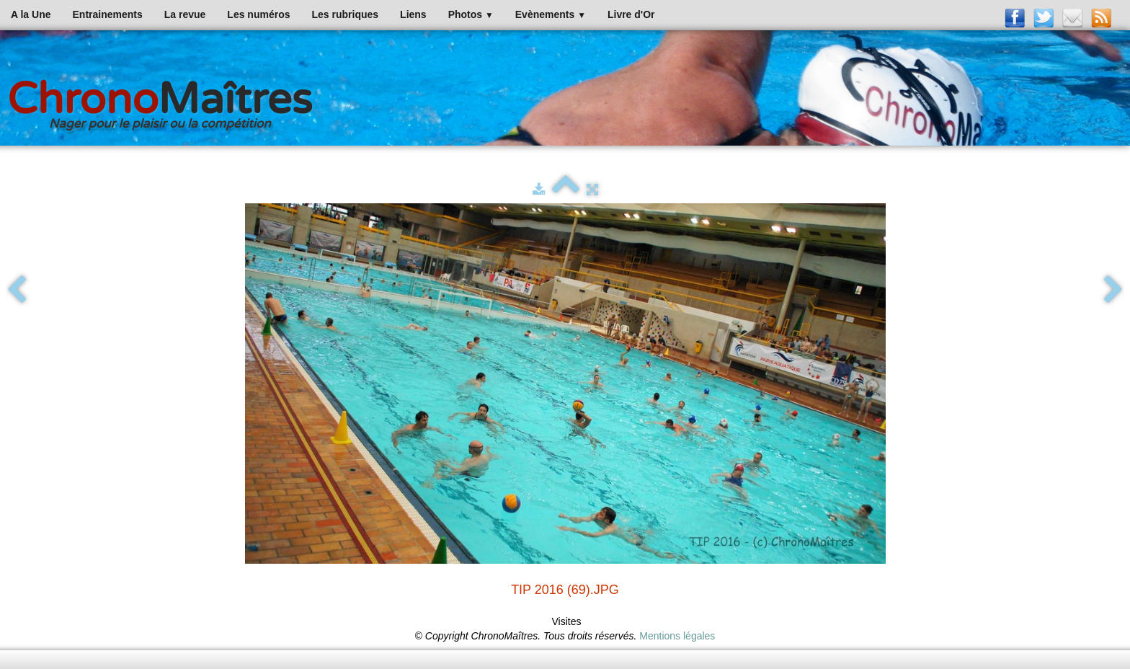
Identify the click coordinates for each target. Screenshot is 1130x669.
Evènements (550, 14)
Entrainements (108, 14)
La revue (185, 14)
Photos (471, 14)
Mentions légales (677, 636)
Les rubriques (344, 14)
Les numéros (258, 14)
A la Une (31, 14)
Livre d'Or (631, 14)
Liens (413, 14)
